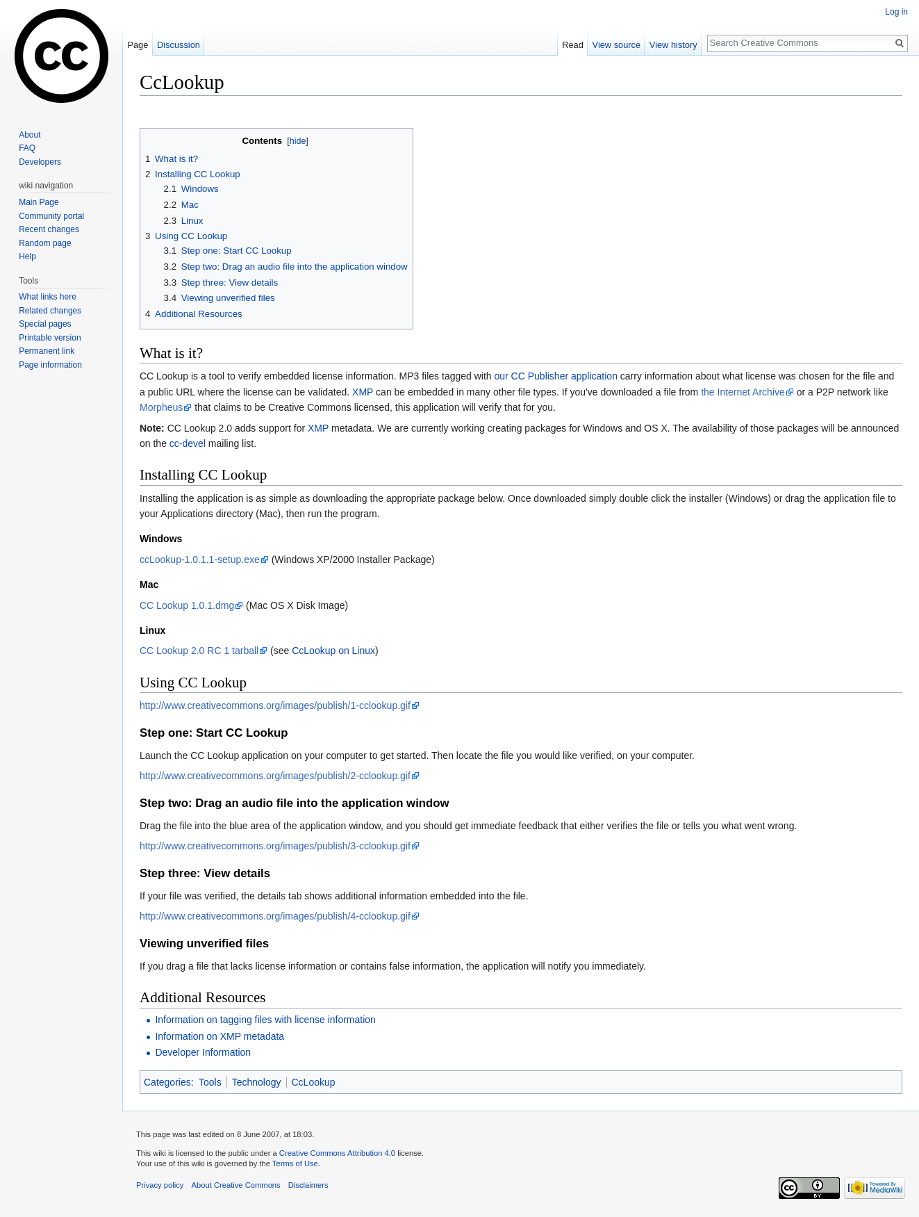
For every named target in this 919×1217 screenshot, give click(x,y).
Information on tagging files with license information (265, 1019)
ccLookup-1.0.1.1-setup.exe (200, 559)
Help (27, 256)
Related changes (50, 311)
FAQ (27, 148)
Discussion (178, 45)
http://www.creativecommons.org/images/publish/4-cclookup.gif (275, 916)
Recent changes (49, 229)
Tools (210, 1082)
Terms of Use (295, 1163)
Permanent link (46, 351)
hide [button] (298, 141)
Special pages (45, 324)
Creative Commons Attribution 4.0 (337, 1153)
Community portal (51, 216)
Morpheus (161, 407)
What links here (47, 297)
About (29, 135)
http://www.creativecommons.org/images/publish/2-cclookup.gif (275, 775)
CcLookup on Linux (333, 650)
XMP (362, 392)
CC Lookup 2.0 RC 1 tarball (199, 650)
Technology (256, 1082)
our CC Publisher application (556, 376)
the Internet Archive (743, 392)
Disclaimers (308, 1185)
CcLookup (314, 1082)
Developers (40, 162)
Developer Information (203, 1052)
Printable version (50, 338)
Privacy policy (159, 1185)
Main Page (38, 202)
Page (137, 45)
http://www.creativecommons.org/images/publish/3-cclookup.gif (275, 845)
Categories (167, 1082)
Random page (45, 243)
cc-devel (187, 443)
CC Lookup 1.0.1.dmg (187, 605)
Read (572, 45)
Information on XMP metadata (219, 1036)
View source (616, 45)
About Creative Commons (236, 1185)
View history (673, 45)
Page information (50, 365)
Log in (896, 12)
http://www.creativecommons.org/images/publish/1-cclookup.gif (275, 705)
